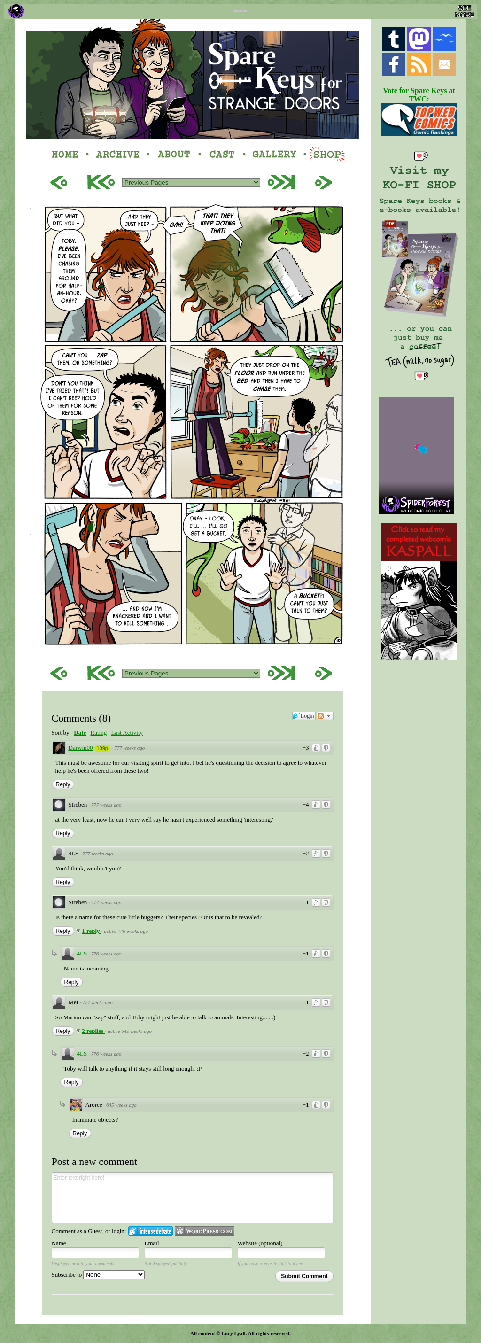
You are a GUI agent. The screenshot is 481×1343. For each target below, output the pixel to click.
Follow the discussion (325, 716)
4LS (82, 953)
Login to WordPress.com (204, 1231)
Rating (99, 732)
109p (102, 748)
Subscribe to (98, 1274)
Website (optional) (260, 1243)
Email (152, 1243)
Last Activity (127, 732)
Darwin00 (81, 747)
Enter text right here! (193, 1197)
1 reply (91, 930)
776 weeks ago (106, 953)
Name (59, 1243)
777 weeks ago (129, 748)
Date (80, 732)
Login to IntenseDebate (150, 1231)
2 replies (93, 1030)
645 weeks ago (121, 1105)
